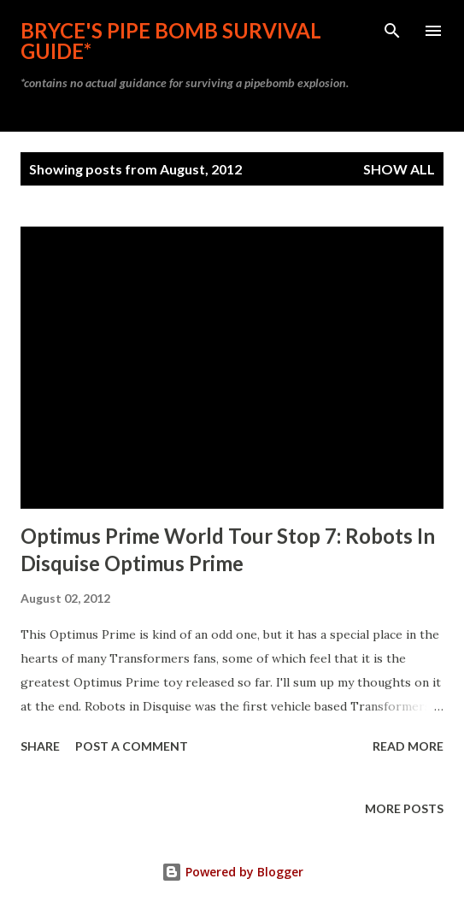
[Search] (392, 31)
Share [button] (40, 746)
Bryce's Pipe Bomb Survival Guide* (171, 40)
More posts (404, 808)
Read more (408, 746)
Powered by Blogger (232, 872)
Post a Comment (131, 746)
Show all (399, 169)
